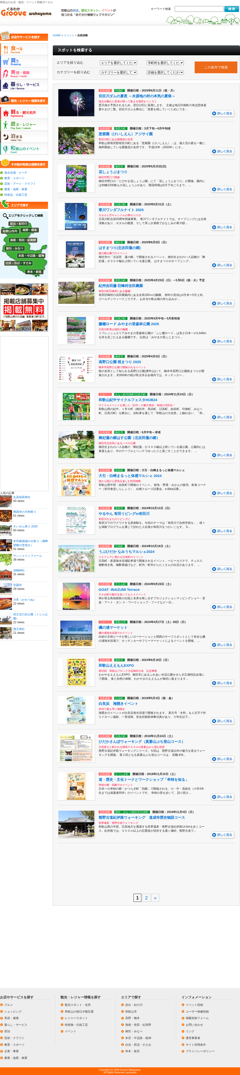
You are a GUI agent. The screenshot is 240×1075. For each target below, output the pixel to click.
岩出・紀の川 (134, 1005)
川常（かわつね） (24, 599)
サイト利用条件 (196, 1044)
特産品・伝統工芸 (15, 194)
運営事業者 (193, 1038)
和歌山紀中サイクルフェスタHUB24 (128, 400)
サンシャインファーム (27, 555)
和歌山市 (131, 1011)
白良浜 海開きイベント (118, 704)
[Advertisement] (24, 413)
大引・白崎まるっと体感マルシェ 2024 (130, 476)
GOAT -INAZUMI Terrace (119, 589)
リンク (190, 1031)
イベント (69, 35)
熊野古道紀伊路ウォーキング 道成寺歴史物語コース (142, 817)
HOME (57, 35)
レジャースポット (76, 1018)
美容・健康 (11, 1018)
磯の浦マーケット (113, 627)
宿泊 (7, 1031)
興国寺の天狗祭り (24, 511)
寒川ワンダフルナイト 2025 (121, 210)
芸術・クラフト (14, 1038)
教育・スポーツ (14, 178)
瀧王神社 (19, 629)
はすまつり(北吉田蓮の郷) (120, 248)
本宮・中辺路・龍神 (138, 1038)
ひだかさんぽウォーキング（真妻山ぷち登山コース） (142, 741)
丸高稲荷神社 (21, 497)
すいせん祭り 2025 (25, 526)
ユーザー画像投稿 (197, 1011)
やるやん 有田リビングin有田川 (124, 514)
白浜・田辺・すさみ (138, 1044)
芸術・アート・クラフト (20, 183)
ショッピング (13, 1011)
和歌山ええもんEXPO (116, 665)
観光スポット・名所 (78, 1005)
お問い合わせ (194, 1024)
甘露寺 (17, 585)
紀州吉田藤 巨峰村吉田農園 (121, 286)
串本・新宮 (132, 1051)
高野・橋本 (132, 1018)
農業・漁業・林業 (15, 189)
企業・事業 (11, 1051)
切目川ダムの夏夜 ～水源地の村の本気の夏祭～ (137, 96)
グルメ (8, 1005)
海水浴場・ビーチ (15, 172)
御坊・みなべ (134, 1031)
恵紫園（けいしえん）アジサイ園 (126, 134)
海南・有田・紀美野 (138, 1024)
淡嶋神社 (19, 570)
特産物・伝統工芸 (76, 1024)
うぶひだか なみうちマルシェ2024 (127, 552)
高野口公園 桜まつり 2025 (120, 362)
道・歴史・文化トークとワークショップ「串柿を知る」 (144, 779)
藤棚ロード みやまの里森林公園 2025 (129, 324)
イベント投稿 (194, 1005)
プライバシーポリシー (200, 1051)
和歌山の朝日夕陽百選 (79, 1011)
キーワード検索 (161, 9)
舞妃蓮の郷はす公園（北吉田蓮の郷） (129, 438)
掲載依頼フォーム (197, 1018)
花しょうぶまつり (113, 172)
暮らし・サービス (15, 1024)
